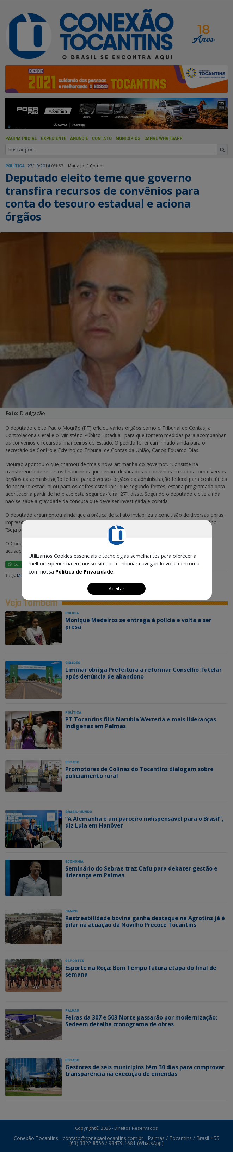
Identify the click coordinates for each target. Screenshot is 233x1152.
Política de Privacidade (84, 571)
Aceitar (116, 588)
